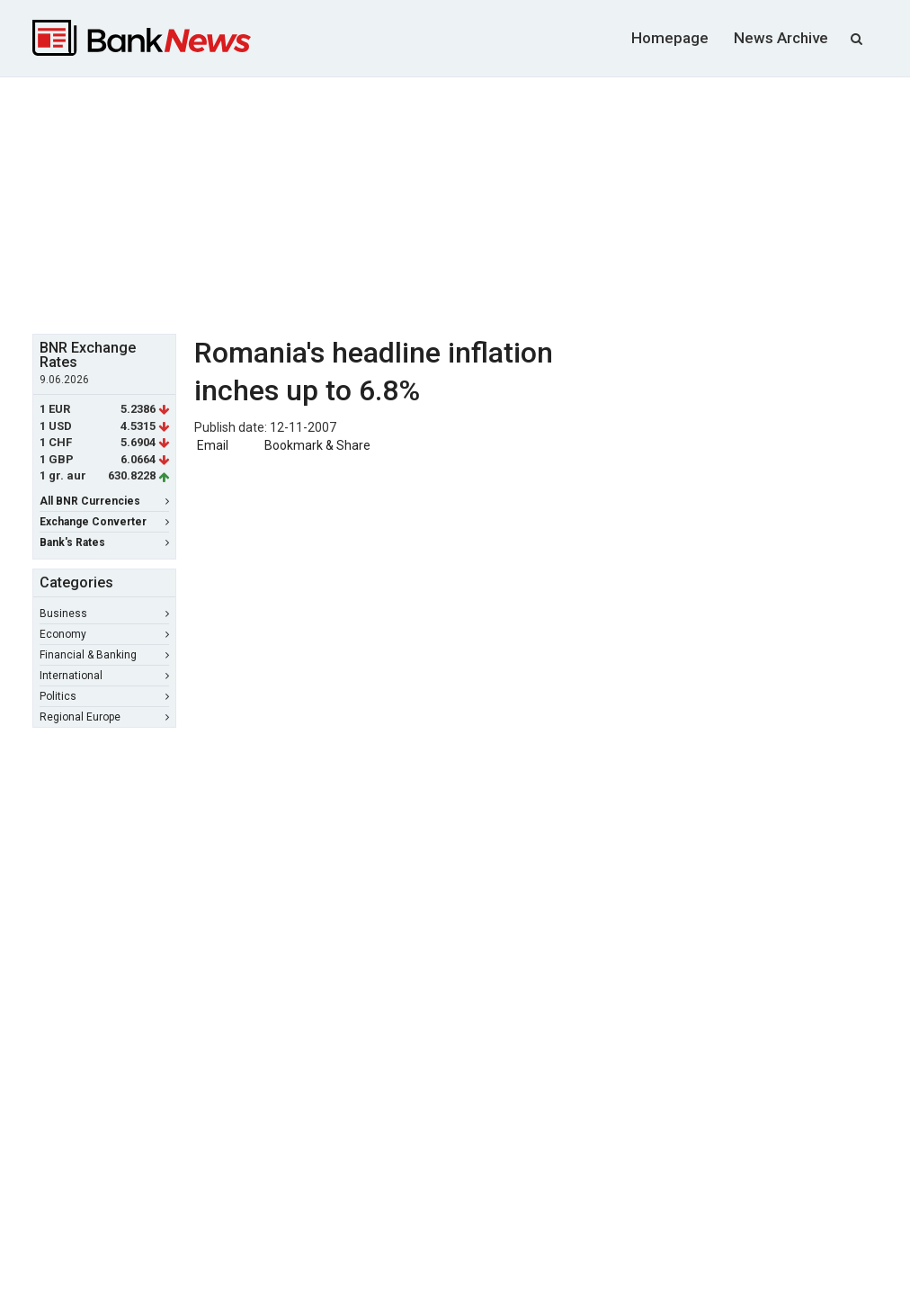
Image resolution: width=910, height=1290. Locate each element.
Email (211, 445)
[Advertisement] (468, 203)
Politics (104, 696)
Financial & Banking (104, 655)
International (104, 675)
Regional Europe (104, 717)
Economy (104, 634)
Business (104, 613)
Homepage (670, 38)
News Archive (781, 38)
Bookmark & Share (317, 445)
